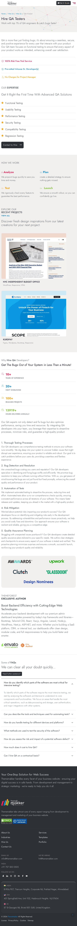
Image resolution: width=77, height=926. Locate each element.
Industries (5, 837)
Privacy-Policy (13, 920)
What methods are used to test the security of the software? (32, 730)
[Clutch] (20, 572)
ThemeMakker (13, 916)
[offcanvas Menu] (74, 3)
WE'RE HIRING (44, 855)
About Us (5, 832)
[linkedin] (7, 876)
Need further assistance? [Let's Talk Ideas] (12, 674)
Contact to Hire (12, 145)
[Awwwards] (20, 561)
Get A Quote (63, 3)
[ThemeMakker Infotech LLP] (12, 802)
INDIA (3, 864)
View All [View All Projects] (5, 215)
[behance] (19, 876)
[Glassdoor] (57, 572)
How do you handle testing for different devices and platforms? (34, 722)
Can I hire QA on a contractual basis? (21, 755)
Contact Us (6, 846)
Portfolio (42, 842)
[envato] (3, 876)
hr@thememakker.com (48, 858)
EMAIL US (5, 855)
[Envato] (9, 645)
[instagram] (15, 876)
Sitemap (30, 920)
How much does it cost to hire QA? (20, 747)
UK (6, 904)
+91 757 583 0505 (10, 867)
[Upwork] (57, 561)
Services (42, 832)
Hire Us (11, 13)
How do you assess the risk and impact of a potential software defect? (37, 739)
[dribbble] (11, 876)
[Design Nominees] (38, 582)
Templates (43, 837)
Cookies (23, 920)
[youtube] (27, 876)
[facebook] (23, 876)
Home (3, 13)
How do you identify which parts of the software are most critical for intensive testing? (36, 684)
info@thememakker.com (11, 858)
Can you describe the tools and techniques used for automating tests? (37, 714)
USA (7, 895)
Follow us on (7, 872)
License (4, 920)
